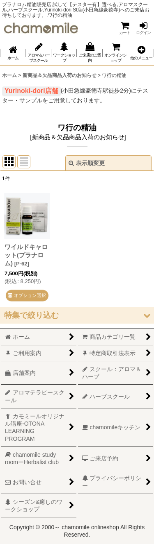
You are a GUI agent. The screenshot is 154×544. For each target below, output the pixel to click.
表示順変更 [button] (87, 163)
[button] (141, 52)
